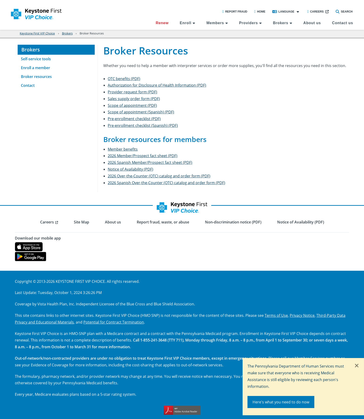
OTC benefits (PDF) (124, 78)
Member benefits (123, 149)
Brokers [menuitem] (280, 23)
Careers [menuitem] (47, 222)
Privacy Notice (302, 315)
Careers (315, 12)
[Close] (356, 365)
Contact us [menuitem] (342, 23)
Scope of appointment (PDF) (132, 105)
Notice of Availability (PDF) (130, 169)
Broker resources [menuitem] (36, 76)
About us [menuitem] (312, 23)
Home (259, 12)
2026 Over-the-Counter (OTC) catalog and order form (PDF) (159, 175)
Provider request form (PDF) (132, 91)
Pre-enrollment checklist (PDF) (134, 118)
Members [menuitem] (215, 23)
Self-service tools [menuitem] (36, 58)
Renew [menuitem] (162, 23)
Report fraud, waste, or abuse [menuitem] (163, 222)
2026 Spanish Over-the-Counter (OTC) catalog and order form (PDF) (166, 182)
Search (344, 12)
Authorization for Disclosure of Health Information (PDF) (157, 85)
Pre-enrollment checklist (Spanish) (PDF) (143, 125)
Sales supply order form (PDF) (134, 98)
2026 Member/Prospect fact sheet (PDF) (142, 155)
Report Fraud (234, 12)
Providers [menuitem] (248, 23)
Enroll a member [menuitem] (35, 67)
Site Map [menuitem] (81, 222)
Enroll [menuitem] (185, 23)
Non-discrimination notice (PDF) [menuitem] (233, 222)
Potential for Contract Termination (113, 322)
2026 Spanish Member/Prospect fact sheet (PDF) (150, 162)
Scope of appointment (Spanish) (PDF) (141, 111)
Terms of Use (276, 315)
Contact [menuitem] (28, 85)
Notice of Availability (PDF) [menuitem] (300, 222)
